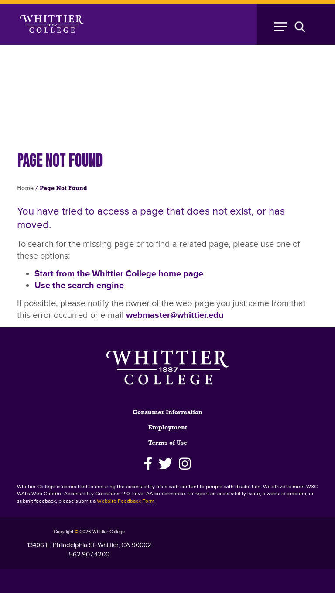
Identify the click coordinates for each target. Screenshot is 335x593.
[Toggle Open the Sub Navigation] (294, 24)
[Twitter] (165, 464)
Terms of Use (167, 443)
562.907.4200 (89, 554)
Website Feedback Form (125, 501)
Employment (167, 428)
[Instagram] (185, 464)
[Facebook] (148, 464)
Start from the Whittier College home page (118, 274)
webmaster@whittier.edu (175, 315)
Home (25, 188)
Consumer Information (167, 412)
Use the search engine (79, 285)
